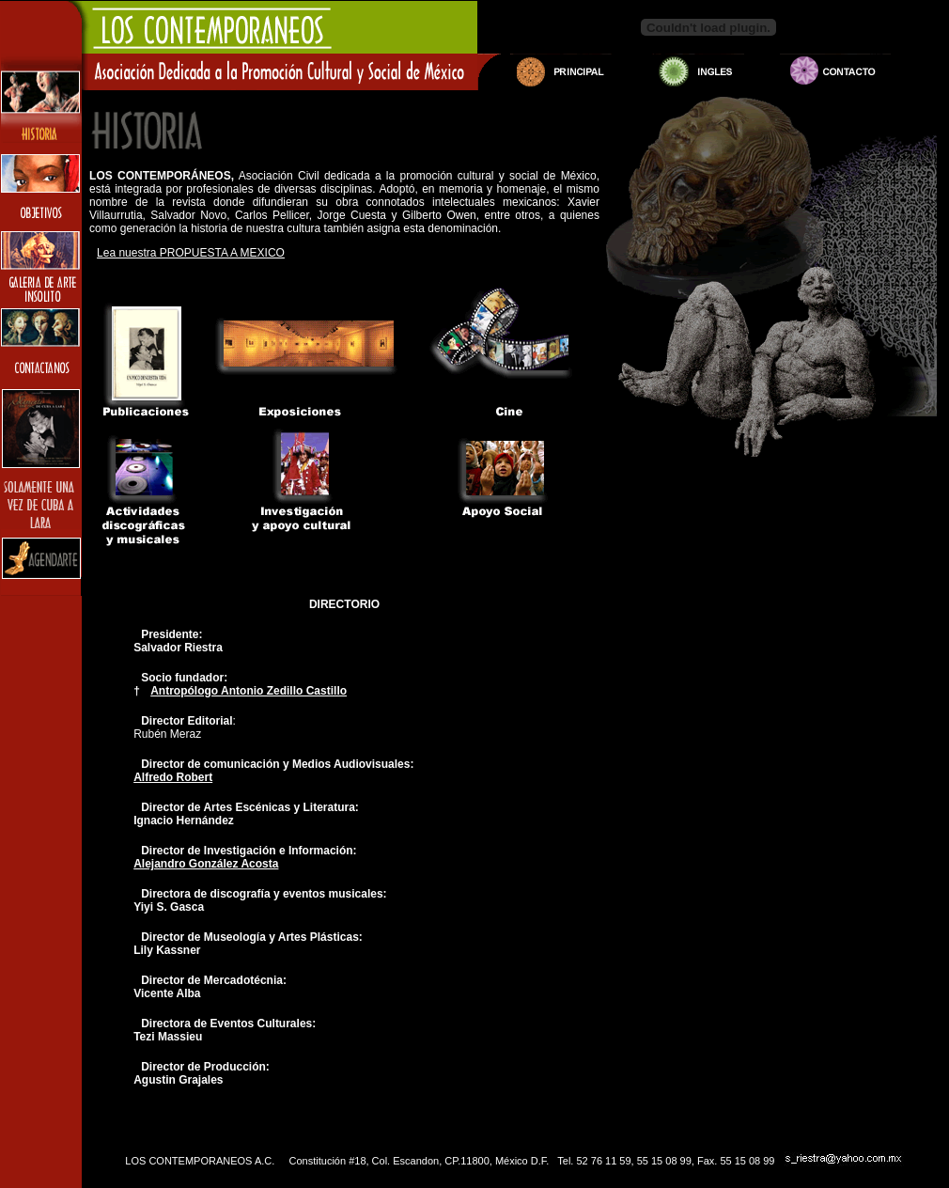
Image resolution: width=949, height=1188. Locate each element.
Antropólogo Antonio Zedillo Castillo (248, 690)
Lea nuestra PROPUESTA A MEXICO (191, 252)
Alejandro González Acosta (205, 863)
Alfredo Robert (172, 777)
